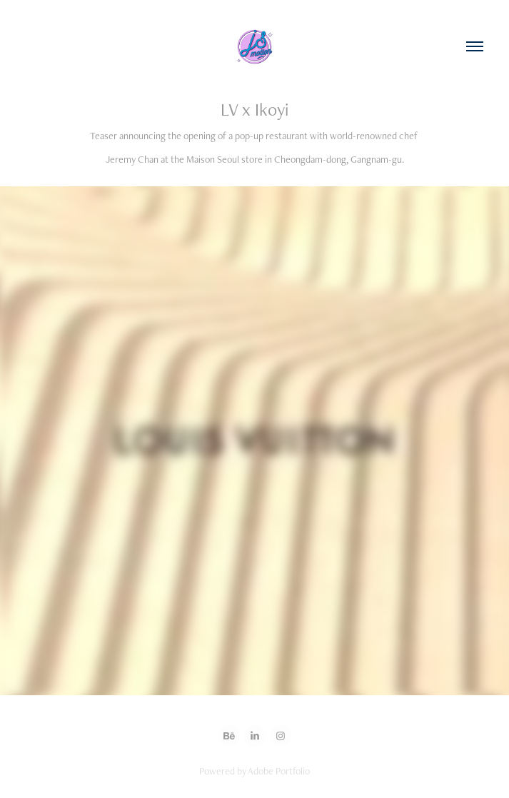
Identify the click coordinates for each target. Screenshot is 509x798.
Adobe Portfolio (279, 770)
